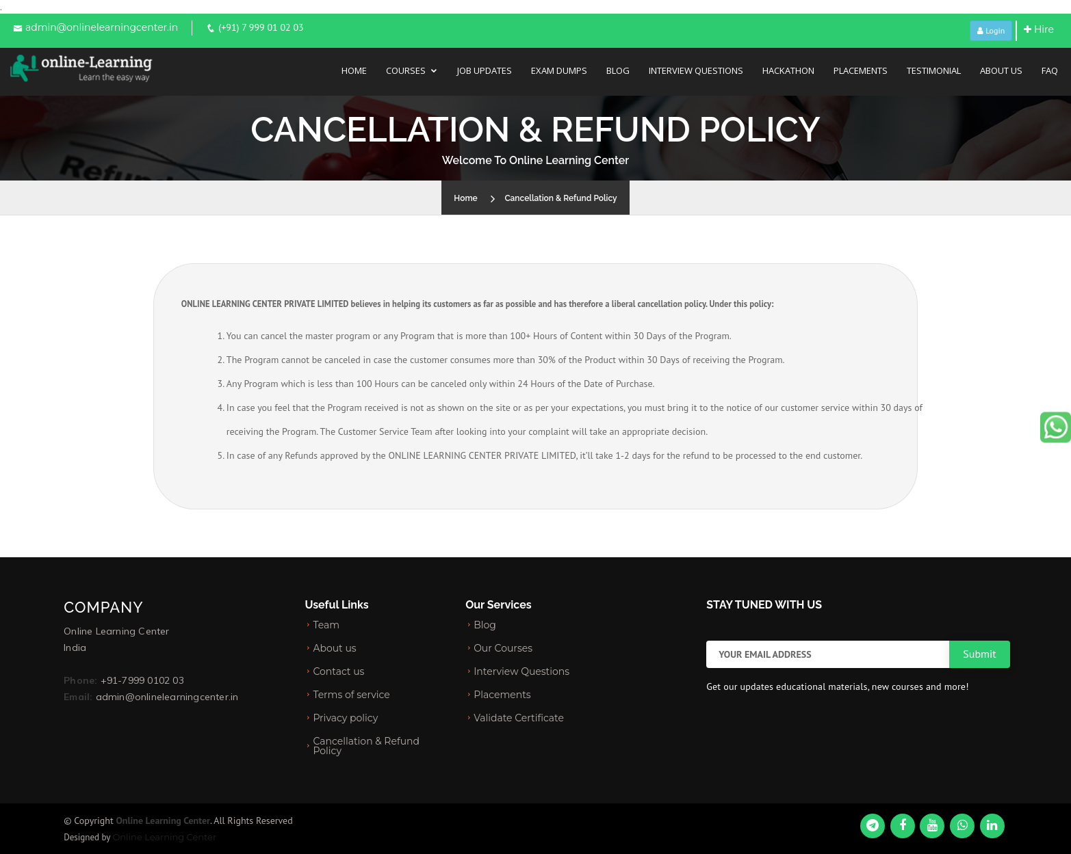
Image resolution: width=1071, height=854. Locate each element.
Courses (406, 70)
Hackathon (788, 70)
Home (354, 70)
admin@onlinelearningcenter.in (101, 27)
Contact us (338, 671)
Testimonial (934, 70)
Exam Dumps (559, 70)
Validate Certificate (519, 718)
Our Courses (503, 648)
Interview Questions (696, 70)
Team (326, 625)
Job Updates (484, 70)
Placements (861, 70)
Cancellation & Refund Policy (560, 198)
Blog (618, 70)
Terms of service (351, 694)
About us (334, 648)
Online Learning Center (164, 836)
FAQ (1050, 70)
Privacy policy (345, 718)
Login (991, 30)
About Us (1001, 70)
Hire (1039, 29)
